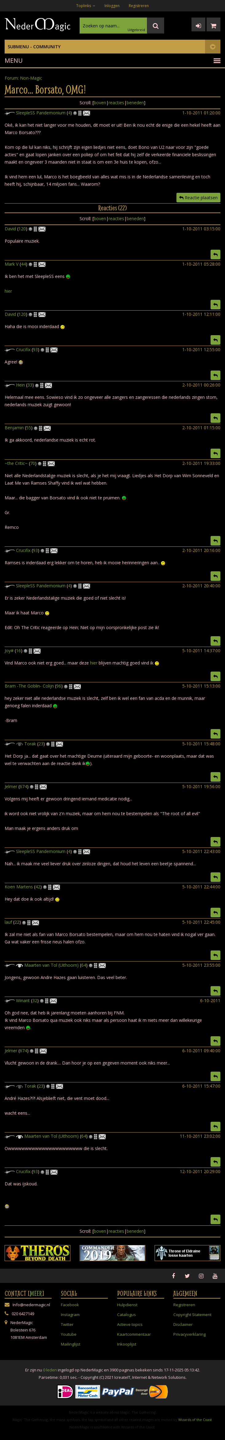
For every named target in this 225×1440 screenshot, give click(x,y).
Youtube (69, 1334)
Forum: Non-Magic (23, 78)
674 (23, 786)
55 (28, 427)
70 (32, 463)
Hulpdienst (127, 1304)
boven (100, 102)
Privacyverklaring (189, 1334)
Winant (23, 1000)
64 (83, 965)
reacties (116, 102)
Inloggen (112, 5)
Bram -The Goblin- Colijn (29, 686)
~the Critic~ (16, 463)
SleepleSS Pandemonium (40, 113)
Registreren (139, 5)
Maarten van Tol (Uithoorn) (51, 965)
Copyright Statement (192, 1314)
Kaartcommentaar (134, 1334)
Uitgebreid (136, 29)
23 (40, 744)
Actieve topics (130, 1324)
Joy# (9, 650)
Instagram (70, 1314)
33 (29, 385)
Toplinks (85, 5)
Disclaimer (183, 1324)
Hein (20, 385)
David (10, 229)
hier (8, 291)
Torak (30, 744)
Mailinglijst (70, 1344)
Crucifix (23, 349)
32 (34, 1000)
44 (23, 264)
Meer (36, 1293)
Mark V (11, 264)
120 (22, 229)
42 (37, 887)
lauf (8, 922)
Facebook (70, 1304)
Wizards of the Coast (195, 1419)
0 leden (50, 1370)
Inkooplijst (126, 1344)
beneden (135, 102)
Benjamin (14, 427)
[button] (215, 254)
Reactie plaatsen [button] (198, 197)
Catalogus (126, 1314)
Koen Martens (19, 887)
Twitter (67, 1324)
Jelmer (11, 786)
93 (35, 349)
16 (18, 650)
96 (58, 686)
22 (16, 922)
